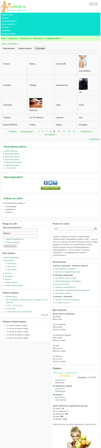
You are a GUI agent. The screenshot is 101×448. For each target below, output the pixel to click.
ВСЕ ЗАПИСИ (15, 15)
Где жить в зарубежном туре (67, 253)
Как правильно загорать (65, 250)
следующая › (86, 112)
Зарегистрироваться (15, 220)
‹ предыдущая (26, 112)
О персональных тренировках (19, 293)
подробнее (94, 120)
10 (59, 112)
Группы (8, 260)
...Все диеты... (11, 149)
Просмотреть (9, 29)
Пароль (7, 214)
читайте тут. (60, 430)
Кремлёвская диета (13, 143)
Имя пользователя (12, 208)
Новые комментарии (14, 266)
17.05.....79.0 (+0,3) (14, 286)
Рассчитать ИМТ (62, 265)
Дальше (44, 296)
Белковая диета (12, 135)
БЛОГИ (5, 15)
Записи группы (25, 29)
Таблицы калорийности (65, 268)
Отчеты (8, 254)
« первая (12, 112)
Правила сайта (37, 441)
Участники (40, 29)
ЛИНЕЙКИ (68, 15)
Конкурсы (9, 257)
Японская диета (12, 141)
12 (69, 112)
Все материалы (12, 238)
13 (74, 112)
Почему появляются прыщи (67, 281)
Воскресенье (11, 278)
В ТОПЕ (59, 15)
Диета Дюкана (11, 132)
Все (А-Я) (11, 248)
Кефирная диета (12, 146)
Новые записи (11, 263)
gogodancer (60, 361)
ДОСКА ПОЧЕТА (46, 15)
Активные (11, 245)
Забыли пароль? (13, 223)
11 (64, 112)
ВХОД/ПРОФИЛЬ (82, 15)
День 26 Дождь (9, 25)
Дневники (9, 242)
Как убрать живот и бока (65, 259)
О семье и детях (62, 284)
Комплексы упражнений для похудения (72, 271)
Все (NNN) (12, 251)
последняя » (50, 116)
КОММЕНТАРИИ (30, 15)
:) (6, 306)
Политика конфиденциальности (56, 441)
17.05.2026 (10, 290)
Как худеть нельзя (63, 274)
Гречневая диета (12, 138)
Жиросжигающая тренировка (68, 262)
